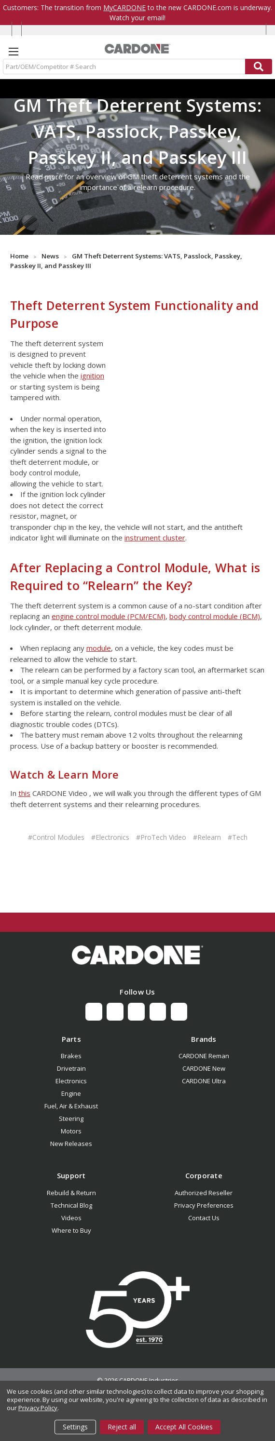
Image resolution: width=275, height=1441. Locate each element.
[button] (137, 955)
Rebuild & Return (71, 1192)
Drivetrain (71, 1068)
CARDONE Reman (204, 1055)
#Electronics (110, 837)
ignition (92, 375)
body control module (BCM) (214, 616)
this (24, 793)
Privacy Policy (37, 1407)
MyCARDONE (124, 7)
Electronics (71, 1081)
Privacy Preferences (204, 1205)
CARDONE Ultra (204, 1081)
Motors (71, 1131)
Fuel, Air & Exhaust (71, 1106)
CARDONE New (203, 1068)
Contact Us (204, 1217)
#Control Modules (56, 837)
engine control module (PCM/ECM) (108, 616)
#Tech (238, 837)
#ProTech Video (161, 837)
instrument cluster (154, 537)
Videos (71, 1217)
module (98, 648)
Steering (71, 1118)
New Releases (71, 1143)
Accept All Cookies (184, 1426)
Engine (71, 1093)
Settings (75, 1426)
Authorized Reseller (204, 1192)
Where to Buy (71, 1230)
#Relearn (207, 837)
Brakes (71, 1055)
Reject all (122, 1426)
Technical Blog (71, 1205)
